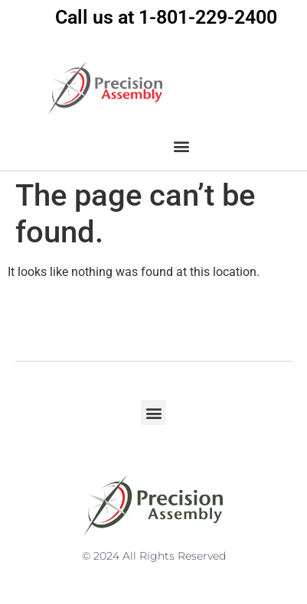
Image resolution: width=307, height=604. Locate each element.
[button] (181, 146)
